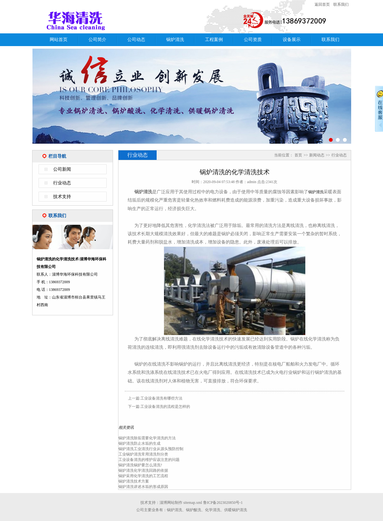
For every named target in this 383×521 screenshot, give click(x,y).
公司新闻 (62, 169)
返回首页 (322, 4)
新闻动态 (316, 155)
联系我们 (341, 4)
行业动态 (62, 183)
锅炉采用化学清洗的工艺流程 (143, 476)
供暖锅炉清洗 (235, 510)
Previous (22, 100)
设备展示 (292, 39)
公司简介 (97, 39)
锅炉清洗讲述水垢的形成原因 (143, 486)
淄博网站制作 (171, 502)
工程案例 (214, 39)
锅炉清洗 (175, 39)
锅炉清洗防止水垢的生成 (139, 443)
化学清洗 (212, 510)
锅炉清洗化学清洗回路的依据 (143, 470)
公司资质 (253, 39)
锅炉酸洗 (193, 510)
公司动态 (136, 39)
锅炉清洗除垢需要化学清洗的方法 (147, 438)
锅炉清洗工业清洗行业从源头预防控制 (150, 449)
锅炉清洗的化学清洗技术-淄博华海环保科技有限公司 (115, 20)
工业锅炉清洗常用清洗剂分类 (143, 454)
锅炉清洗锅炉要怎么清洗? (140, 465)
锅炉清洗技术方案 (133, 481)
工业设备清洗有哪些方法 (161, 398)
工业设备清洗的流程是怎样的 (165, 406)
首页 (298, 155)
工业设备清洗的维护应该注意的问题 (149, 459)
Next (361, 100)
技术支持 (62, 196)
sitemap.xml (192, 502)
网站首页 (58, 39)
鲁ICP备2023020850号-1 (223, 502)
